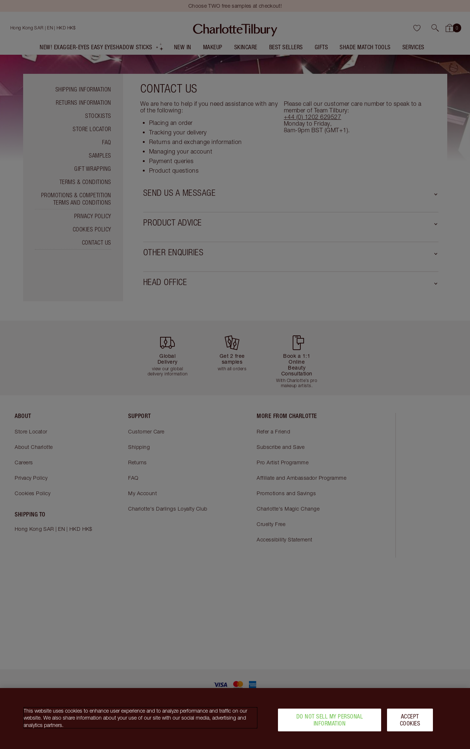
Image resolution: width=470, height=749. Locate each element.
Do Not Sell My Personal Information (329, 722)
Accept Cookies (410, 722)
